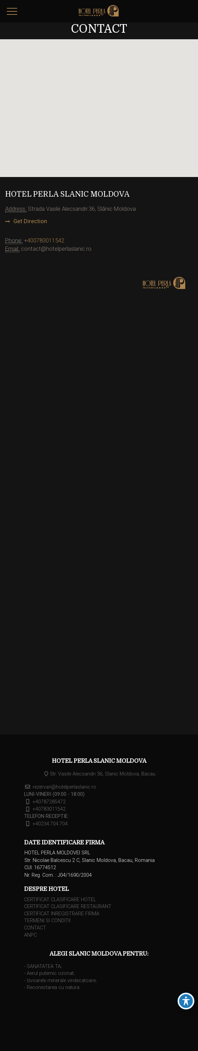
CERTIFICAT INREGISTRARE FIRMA (61, 914)
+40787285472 (49, 802)
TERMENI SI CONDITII (47, 921)
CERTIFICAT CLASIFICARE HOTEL (60, 900)
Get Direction (30, 221)
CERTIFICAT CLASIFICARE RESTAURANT (67, 906)
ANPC (30, 935)
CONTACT (35, 928)
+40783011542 (49, 809)
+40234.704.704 (50, 824)
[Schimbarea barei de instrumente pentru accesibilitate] (186, 1001)
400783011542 (45, 240)
